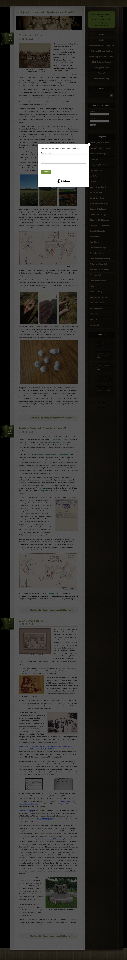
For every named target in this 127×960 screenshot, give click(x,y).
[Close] (88, 144)
